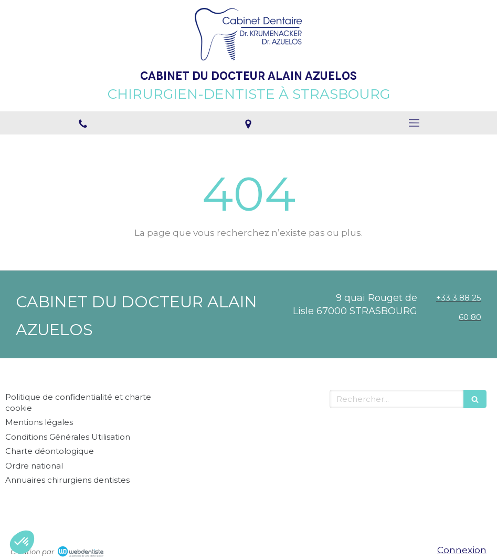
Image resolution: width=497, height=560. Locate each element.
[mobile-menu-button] (414, 122)
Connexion (462, 550)
